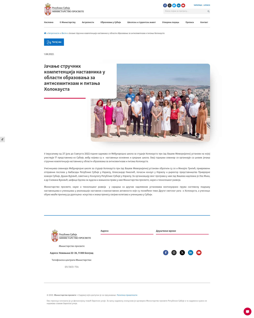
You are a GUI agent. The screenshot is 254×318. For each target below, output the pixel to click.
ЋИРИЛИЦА (198, 5)
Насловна (48, 22)
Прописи (190, 22)
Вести (64, 33)
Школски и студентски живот (141, 22)
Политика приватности (127, 295)
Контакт (204, 22)
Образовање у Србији (110, 22)
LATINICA (207, 5)
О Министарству (67, 22)
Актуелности (88, 22)
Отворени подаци (170, 22)
